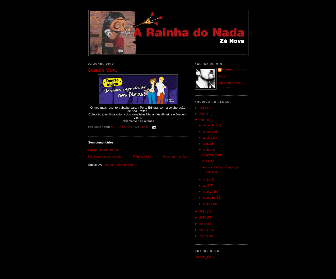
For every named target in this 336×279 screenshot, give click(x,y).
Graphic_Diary (204, 257)
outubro (208, 131)
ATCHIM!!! (209, 161)
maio (206, 179)
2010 (203, 217)
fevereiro (209, 197)
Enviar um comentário (103, 150)
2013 (203, 114)
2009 (203, 224)
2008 (203, 230)
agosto (208, 137)
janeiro (208, 204)
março (207, 191)
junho (207, 149)
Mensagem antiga (175, 156)
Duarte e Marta (212, 155)
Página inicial (142, 156)
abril (206, 185)
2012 (203, 120)
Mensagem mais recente (105, 156)
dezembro (210, 125)
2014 (203, 108)
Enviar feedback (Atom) (121, 164)
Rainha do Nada (234, 69)
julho (206, 143)
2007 (203, 236)
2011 (203, 211)
